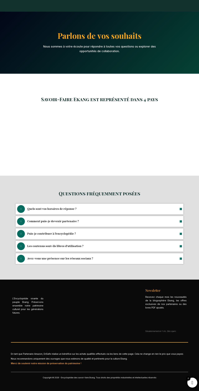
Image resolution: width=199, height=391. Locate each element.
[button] (99, 209)
